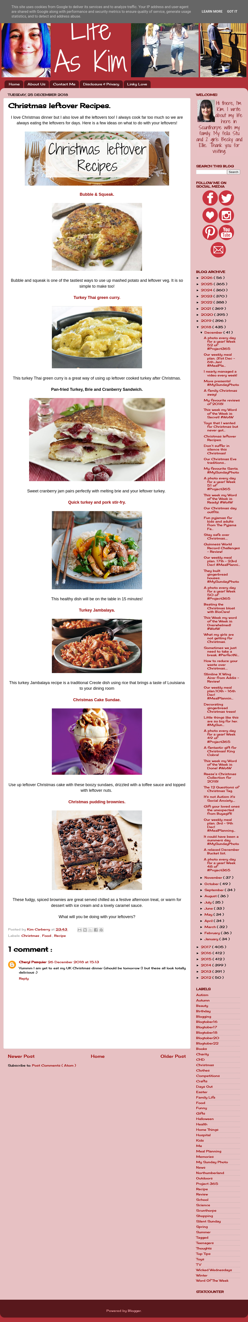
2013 (206, 971)
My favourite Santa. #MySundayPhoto (221, 470)
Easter (201, 1092)
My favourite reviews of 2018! (222, 402)
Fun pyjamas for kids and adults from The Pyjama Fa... (220, 523)
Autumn (203, 1000)
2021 (206, 308)
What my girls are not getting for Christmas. (219, 638)
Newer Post (21, 1056)
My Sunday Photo (212, 1162)
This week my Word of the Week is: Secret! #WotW (220, 413)
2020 (207, 314)
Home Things (207, 1129)
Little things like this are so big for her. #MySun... (221, 721)
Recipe (60, 935)
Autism (202, 995)
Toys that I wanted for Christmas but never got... (221, 426)
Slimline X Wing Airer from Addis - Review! (221, 677)
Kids (200, 1140)
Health (201, 1124)
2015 (207, 959)
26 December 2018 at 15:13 (73, 962)
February (212, 933)
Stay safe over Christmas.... (216, 536)
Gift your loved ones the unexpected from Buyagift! (222, 810)
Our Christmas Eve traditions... (220, 460)
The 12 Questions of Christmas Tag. (221, 789)
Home (14, 84)
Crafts (201, 1081)
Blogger (134, 1311)
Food (47, 935)
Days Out (204, 1086)
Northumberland (210, 1173)
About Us (36, 84)
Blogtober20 (207, 1038)
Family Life (205, 1097)
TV (198, 1264)
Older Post (173, 1056)
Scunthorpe (206, 1210)
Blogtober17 (206, 1027)
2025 (207, 284)
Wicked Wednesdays (214, 1270)
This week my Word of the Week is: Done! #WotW (220, 764)
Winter (201, 1275)
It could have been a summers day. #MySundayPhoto (221, 840)
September (214, 890)
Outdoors (204, 1178)
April (209, 921)
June (209, 908)
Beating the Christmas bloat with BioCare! (219, 608)
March (210, 927)
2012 (206, 977)
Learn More (212, 11)
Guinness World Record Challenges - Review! (222, 547)
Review (202, 1194)
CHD (200, 1059)
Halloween (205, 1119)
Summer (203, 1232)
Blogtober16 (207, 1022)
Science (203, 1205)
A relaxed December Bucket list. (221, 851)
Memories (205, 1156)
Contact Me (64, 84)
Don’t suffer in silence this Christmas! (217, 449)
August (211, 896)
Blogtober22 (207, 1043)
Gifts (200, 1113)
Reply (24, 978)
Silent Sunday (208, 1221)
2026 (207, 278)
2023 (207, 296)
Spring (202, 1227)
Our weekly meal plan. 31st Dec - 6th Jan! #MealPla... (219, 360)
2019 (207, 321)
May (209, 914)
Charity (202, 1054)
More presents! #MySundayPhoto (221, 383)
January (211, 939)
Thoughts (204, 1248)
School (202, 1199)
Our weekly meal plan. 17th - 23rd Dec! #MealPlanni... (222, 561)
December (213, 332)
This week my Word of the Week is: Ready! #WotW (220, 498)
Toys (200, 1259)
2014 (206, 965)
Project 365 (207, 1183)
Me (199, 1146)
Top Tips (203, 1254)
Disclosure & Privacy (101, 84)
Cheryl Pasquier (32, 962)
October (212, 884)
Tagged (202, 1237)
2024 (207, 290)
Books (201, 1049)
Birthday (203, 1011)
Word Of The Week (212, 1280)
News (200, 1167)
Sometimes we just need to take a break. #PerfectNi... (221, 651)
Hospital (203, 1135)
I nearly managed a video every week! (220, 373)
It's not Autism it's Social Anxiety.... (219, 798)
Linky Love (137, 84)
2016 (207, 953)
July (208, 902)
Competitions (208, 1076)
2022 (207, 302)
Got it (232, 11)
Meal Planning (208, 1151)
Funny (201, 1108)
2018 (206, 327)
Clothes (203, 1070)
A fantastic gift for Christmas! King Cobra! (220, 751)
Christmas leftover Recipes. (220, 438)
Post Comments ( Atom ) (54, 1065)
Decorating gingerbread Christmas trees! (220, 708)
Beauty (202, 1006)
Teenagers (205, 1243)
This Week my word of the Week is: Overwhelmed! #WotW (220, 623)
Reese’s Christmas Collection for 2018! (220, 777)
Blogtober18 (206, 1032)
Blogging (203, 1016)
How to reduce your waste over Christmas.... (221, 664)
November (213, 877)
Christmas (30, 935)
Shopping (204, 1216)
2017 (206, 947)
